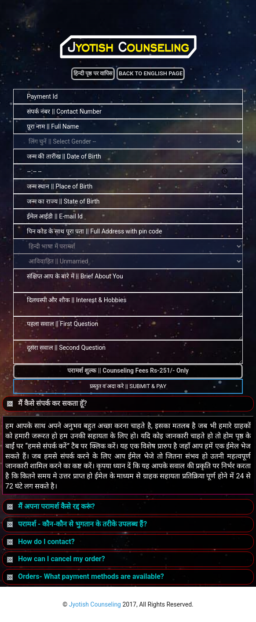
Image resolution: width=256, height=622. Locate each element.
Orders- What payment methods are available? (85, 576)
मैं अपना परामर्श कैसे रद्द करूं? (51, 506)
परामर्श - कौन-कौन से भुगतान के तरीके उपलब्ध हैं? (77, 524)
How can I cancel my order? (56, 559)
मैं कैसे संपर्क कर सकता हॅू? (47, 403)
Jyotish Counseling (95, 604)
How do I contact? (41, 541)
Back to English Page (151, 73)
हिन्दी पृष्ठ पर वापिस (93, 73)
